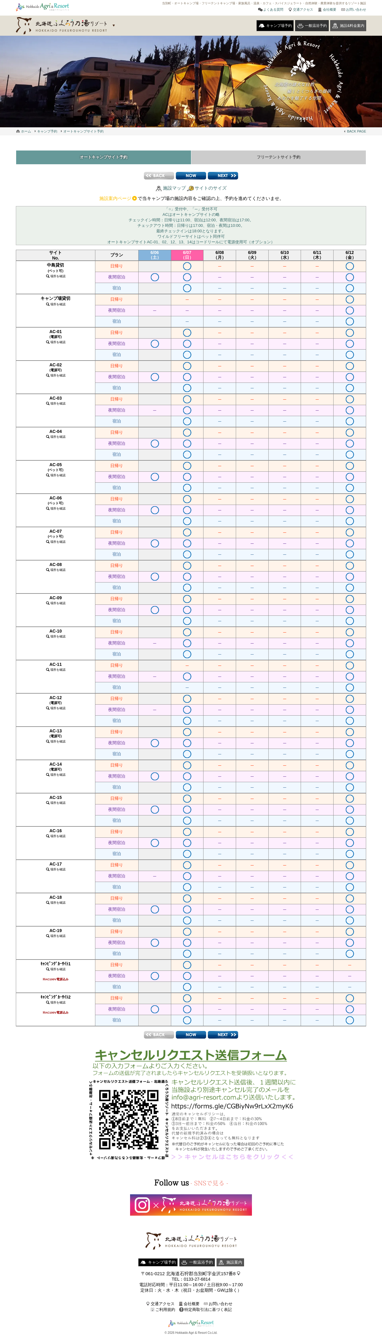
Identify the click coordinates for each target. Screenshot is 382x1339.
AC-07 (55, 537)
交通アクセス (303, 9)
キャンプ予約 (47, 131)
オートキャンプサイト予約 (83, 131)
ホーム (26, 131)
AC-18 (55, 901)
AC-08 (55, 568)
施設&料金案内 (352, 26)
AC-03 (55, 402)
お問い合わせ (356, 9)
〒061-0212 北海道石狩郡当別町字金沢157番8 (188, 1275)
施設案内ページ (115, 199)
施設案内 (234, 1263)
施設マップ (174, 189)
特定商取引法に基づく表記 (208, 1311)
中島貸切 (55, 271)
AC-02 (55, 371)
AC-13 (55, 737)
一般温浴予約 (316, 26)
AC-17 (55, 868)
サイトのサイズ (211, 189)
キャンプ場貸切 (55, 302)
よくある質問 (273, 9)
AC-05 (55, 471)
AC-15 (55, 801)
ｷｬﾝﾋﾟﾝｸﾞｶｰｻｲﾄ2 (56, 1006)
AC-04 (55, 435)
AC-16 (55, 834)
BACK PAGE (356, 131)
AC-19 (55, 934)
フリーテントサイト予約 (278, 158)
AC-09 (55, 601)
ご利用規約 (165, 1311)
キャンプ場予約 (279, 26)
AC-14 (55, 770)
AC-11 (55, 668)
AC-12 (55, 704)
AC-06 (55, 504)
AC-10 (55, 635)
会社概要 (329, 9)
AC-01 (55, 338)
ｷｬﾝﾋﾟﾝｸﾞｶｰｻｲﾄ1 (56, 972)
